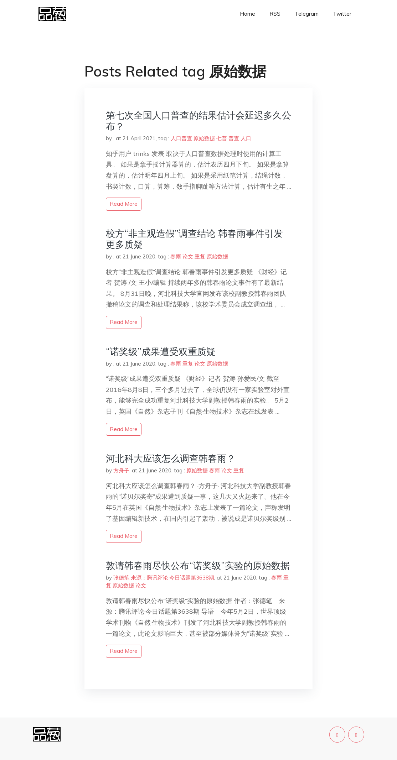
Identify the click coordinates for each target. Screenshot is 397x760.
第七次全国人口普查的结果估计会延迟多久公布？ (198, 120)
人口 (246, 138)
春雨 (175, 256)
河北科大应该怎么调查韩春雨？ (171, 458)
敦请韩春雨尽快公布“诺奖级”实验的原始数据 (198, 565)
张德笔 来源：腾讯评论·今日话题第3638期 (163, 577)
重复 (200, 256)
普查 (233, 138)
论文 (187, 256)
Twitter (342, 13)
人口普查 (181, 138)
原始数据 (204, 138)
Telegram (307, 13)
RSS (274, 13)
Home (247, 13)
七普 (221, 138)
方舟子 (121, 470)
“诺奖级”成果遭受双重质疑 (161, 351)
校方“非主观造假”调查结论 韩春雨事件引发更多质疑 (194, 238)
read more (124, 203)
